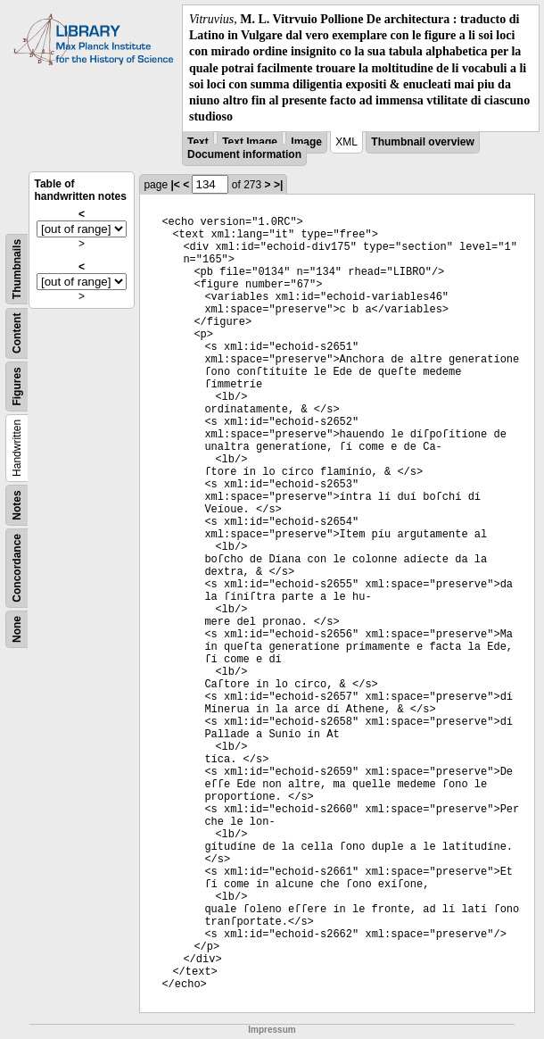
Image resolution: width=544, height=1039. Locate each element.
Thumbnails (17, 269)
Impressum (271, 1030)
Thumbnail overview (422, 142)
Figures (17, 387)
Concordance (17, 568)
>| (278, 185)
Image (306, 142)
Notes (17, 505)
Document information (244, 154)
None (17, 629)
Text (198, 142)
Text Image (249, 142)
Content (17, 333)
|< (174, 185)
